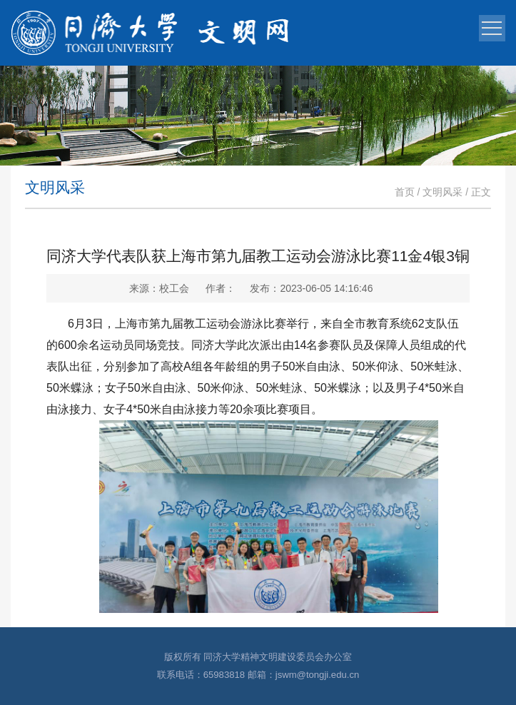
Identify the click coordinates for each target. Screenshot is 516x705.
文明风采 (442, 192)
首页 (405, 192)
